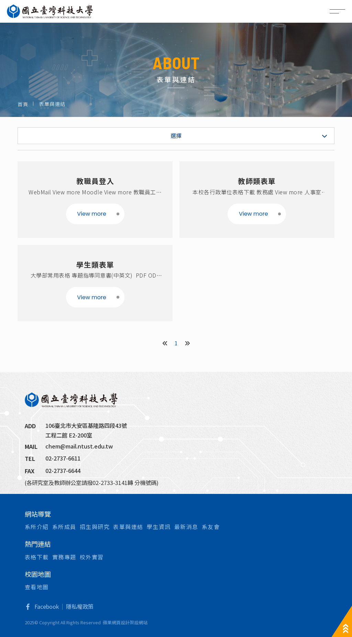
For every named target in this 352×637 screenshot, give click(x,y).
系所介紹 (37, 526)
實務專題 (64, 557)
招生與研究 (95, 526)
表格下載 (37, 557)
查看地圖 (37, 587)
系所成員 (64, 526)
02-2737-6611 (62, 458)
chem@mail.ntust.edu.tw (79, 446)
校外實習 (92, 557)
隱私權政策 (80, 606)
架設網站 (138, 622)
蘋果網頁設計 (116, 622)
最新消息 (186, 526)
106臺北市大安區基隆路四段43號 (86, 425)
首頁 (23, 104)
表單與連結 (128, 526)
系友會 (211, 526)
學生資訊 (159, 526)
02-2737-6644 (62, 470)
